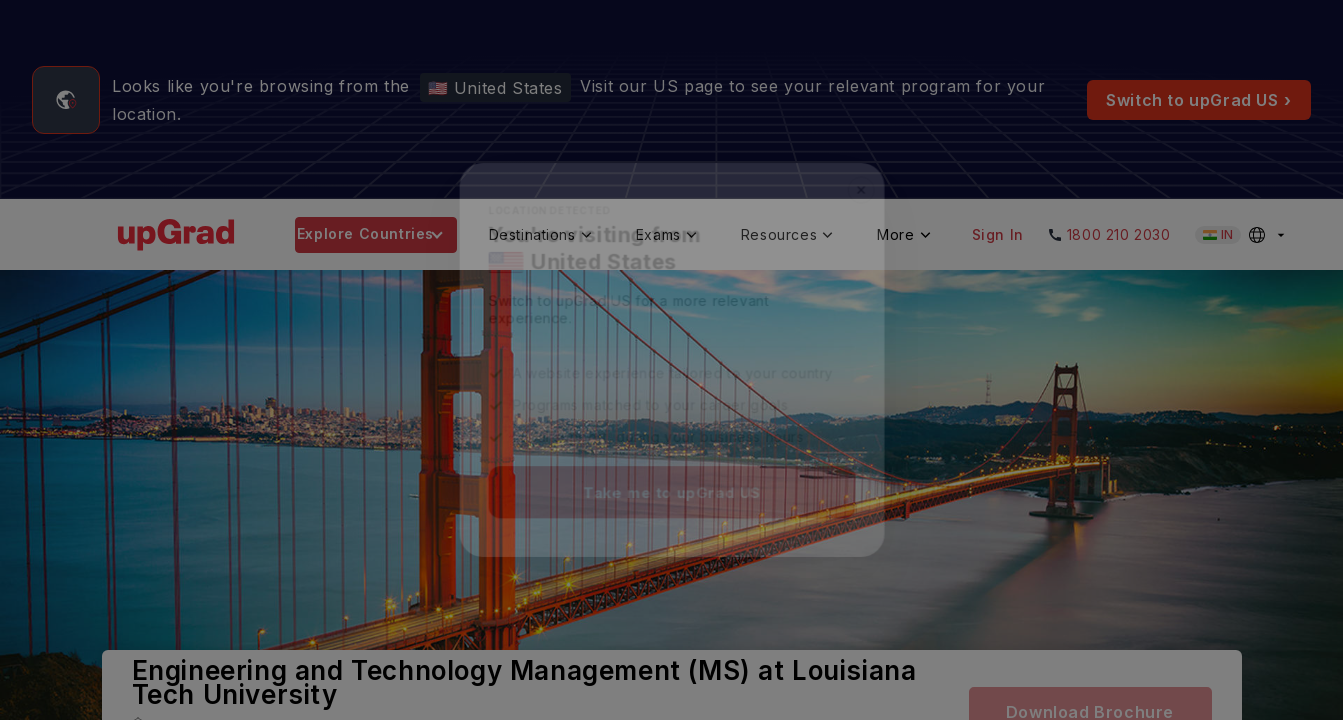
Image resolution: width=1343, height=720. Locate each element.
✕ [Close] (868, 183)
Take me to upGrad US (672, 497)
